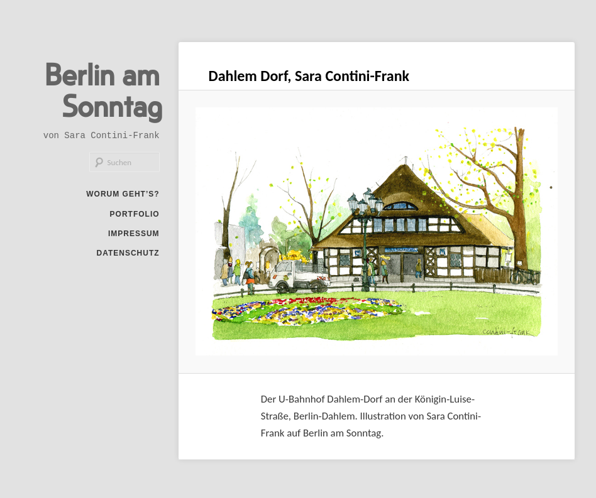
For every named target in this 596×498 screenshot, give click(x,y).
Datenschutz (127, 253)
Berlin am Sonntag (103, 89)
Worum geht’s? (122, 194)
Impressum (134, 233)
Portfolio (135, 214)
